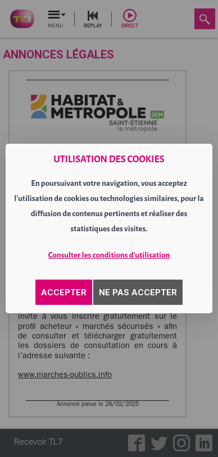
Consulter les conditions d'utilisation (109, 255)
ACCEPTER (64, 292)
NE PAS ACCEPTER (138, 292)
